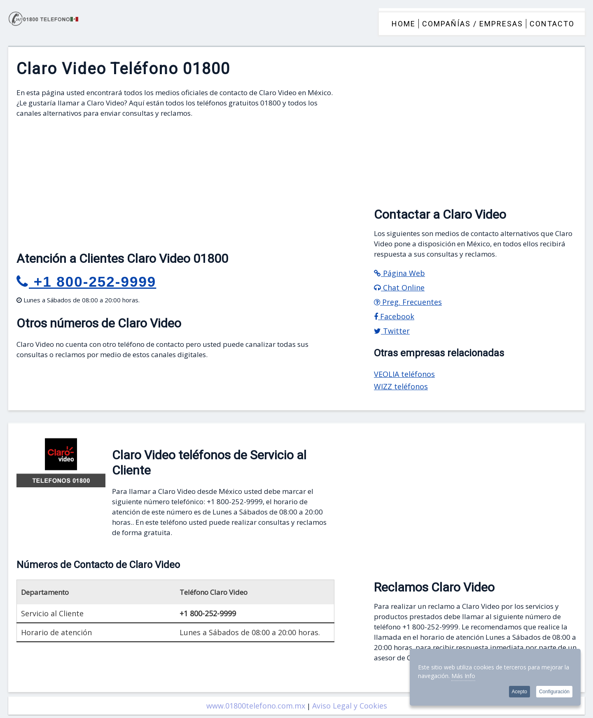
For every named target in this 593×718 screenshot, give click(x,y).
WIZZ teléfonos (401, 386)
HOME (404, 23)
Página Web (399, 273)
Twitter (392, 331)
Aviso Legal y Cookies (349, 706)
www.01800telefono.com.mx (255, 706)
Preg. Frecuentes (408, 302)
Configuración (554, 692)
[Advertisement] (175, 183)
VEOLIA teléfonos (404, 374)
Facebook (394, 316)
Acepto (519, 692)
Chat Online (399, 287)
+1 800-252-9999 (86, 282)
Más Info (463, 676)
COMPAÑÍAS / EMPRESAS (472, 23)
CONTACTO (552, 23)
